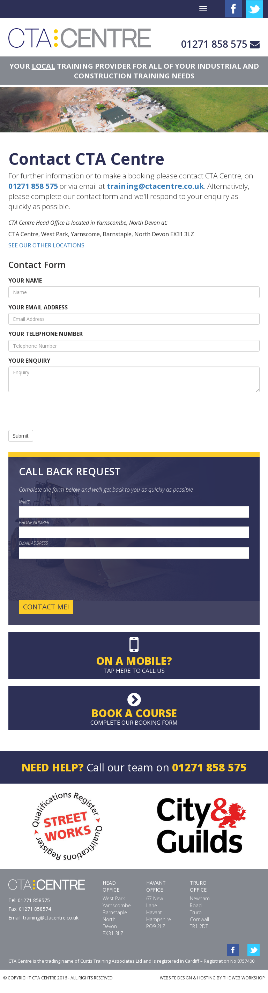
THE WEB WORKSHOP (244, 978)
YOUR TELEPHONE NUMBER (45, 334)
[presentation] (61, 411)
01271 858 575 (214, 44)
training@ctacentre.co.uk (155, 186)
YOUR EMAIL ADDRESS (38, 307)
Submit (21, 435)
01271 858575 (34, 900)
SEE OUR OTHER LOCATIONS (46, 245)
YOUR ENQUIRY (29, 360)
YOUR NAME (25, 280)
